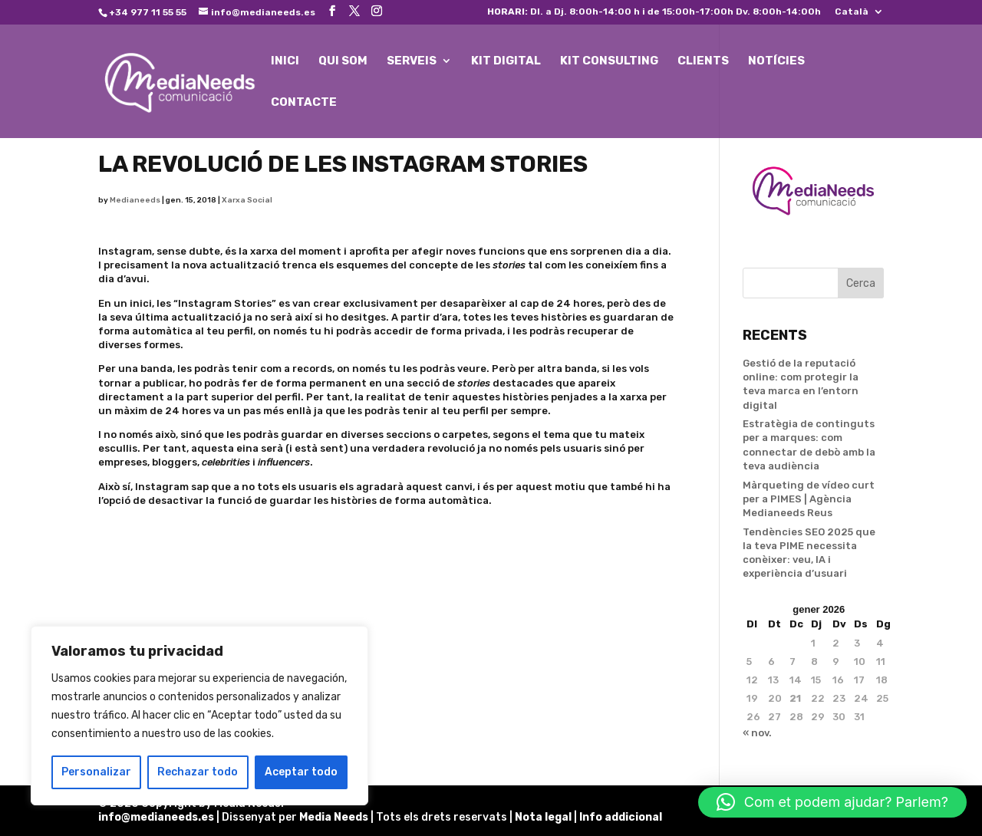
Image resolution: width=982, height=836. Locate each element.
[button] (832, 802)
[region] (199, 715)
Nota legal (544, 817)
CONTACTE (304, 103)
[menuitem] (859, 15)
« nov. (757, 733)
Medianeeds (135, 200)
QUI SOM (342, 61)
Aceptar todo (301, 771)
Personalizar (96, 771)
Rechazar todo (197, 771)
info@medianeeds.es (156, 817)
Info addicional (620, 817)
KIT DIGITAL (506, 61)
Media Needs (333, 817)
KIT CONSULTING (609, 61)
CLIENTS (703, 61)
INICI (285, 61)
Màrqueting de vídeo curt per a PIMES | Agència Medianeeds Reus (809, 498)
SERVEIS (412, 61)
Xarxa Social (247, 200)
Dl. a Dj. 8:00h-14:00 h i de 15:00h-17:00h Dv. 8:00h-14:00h (654, 12)
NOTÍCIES (776, 61)
